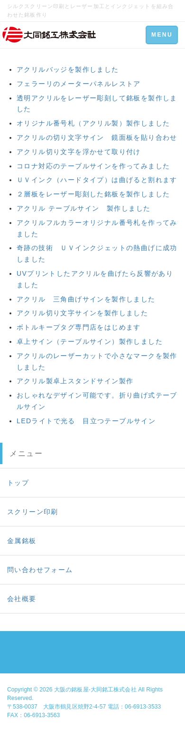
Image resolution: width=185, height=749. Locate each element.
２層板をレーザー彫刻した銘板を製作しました (93, 194)
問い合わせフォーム (40, 570)
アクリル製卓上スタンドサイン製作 (75, 381)
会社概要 (22, 599)
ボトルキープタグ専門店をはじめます (79, 327)
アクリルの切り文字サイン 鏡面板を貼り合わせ (97, 137)
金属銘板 (22, 541)
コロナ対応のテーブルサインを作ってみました (93, 166)
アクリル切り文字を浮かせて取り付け (79, 152)
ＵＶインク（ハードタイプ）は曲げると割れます (97, 180)
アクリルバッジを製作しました (68, 69)
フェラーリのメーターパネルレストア (79, 84)
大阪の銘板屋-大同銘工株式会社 (95, 689)
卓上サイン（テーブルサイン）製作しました (90, 341)
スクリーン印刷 (32, 512)
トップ (18, 482)
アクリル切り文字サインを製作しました (82, 313)
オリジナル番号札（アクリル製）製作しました (93, 123)
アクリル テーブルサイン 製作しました (84, 208)
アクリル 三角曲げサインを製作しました (86, 299)
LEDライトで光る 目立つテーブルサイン (86, 421)
